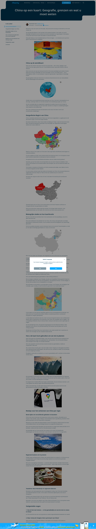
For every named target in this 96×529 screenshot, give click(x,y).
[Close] (64, 259)
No (40, 268)
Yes (56, 268)
